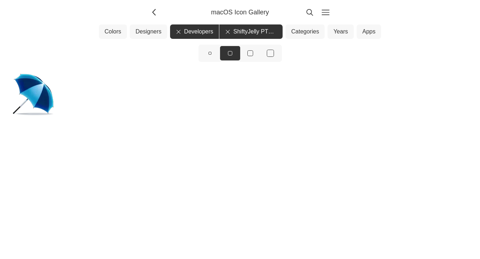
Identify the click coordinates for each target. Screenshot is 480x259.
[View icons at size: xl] (270, 53)
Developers (194, 31)
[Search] (309, 12)
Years (340, 31)
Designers (148, 31)
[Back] (154, 12)
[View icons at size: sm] (210, 53)
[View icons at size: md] (230, 53)
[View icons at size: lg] (250, 53)
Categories (305, 31)
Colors (113, 31)
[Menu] (325, 12)
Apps (368, 31)
